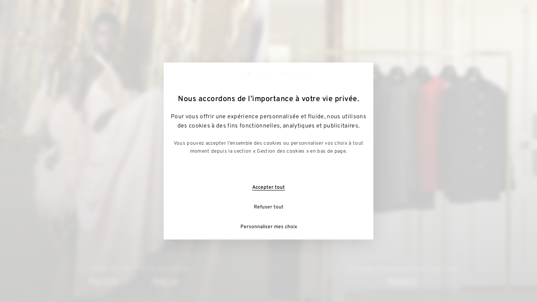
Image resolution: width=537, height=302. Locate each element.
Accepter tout (268, 187)
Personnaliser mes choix (268, 227)
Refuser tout (269, 207)
